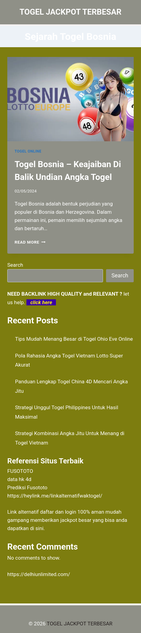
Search (15, 265)
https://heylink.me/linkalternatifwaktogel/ (54, 496)
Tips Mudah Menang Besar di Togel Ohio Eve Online (74, 339)
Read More (30, 242)
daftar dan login (58, 512)
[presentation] (70, 99)
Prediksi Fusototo (27, 487)
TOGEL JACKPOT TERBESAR (79, 624)
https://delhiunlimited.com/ (38, 574)
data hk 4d (19, 479)
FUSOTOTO (20, 471)
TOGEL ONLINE (28, 151)
